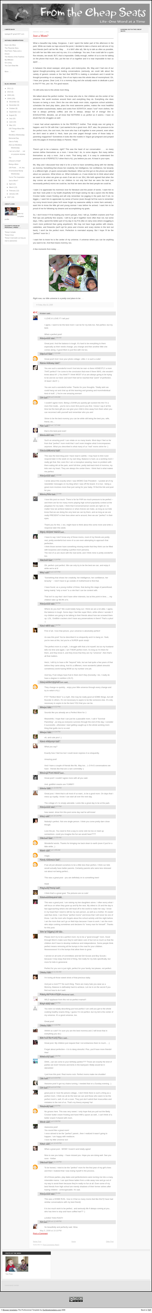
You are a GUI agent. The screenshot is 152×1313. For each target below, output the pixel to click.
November (13, 105)
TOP (149, 1310)
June (11, 122)
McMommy (44, 1057)
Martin (42, 851)
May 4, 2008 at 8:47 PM (50, 1087)
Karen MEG (45, 626)
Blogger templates (10, 1310)
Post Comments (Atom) (51, 1245)
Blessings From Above (49, 773)
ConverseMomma (47, 451)
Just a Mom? (13, 180)
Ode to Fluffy (13, 141)
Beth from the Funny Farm (51, 1038)
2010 (9, 92)
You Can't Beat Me (11, 65)
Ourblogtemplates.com (52, 1310)
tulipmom (44, 354)
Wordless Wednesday (17, 135)
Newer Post (37, 1241)
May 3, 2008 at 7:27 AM (50, 425)
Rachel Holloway (47, 363)
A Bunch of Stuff (15, 161)
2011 (9, 88)
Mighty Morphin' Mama (50, 532)
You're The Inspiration (16, 177)
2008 (9, 98)
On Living (8, 63)
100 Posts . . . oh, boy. (17, 167)
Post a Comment (40, 1233)
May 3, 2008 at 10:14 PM (50, 816)
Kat (41, 1222)
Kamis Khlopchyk (47, 741)
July (10, 118)
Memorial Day (14, 138)
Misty (42, 572)
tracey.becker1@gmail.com (52, 682)
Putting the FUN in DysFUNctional (54, 994)
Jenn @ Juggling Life (49, 932)
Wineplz (43, 707)
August (12, 115)
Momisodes (45, 435)
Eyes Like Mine (10, 45)
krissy (42, 816)
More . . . (8, 71)
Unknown (44, 838)
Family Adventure (47, 860)
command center (12, 1285)
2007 (9, 197)
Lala (41, 1078)
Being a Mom (13, 164)
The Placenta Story (12, 48)
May (11, 125)
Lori (41, 398)
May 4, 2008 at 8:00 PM (50, 1078)
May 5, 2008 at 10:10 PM (50, 1230)
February (12, 191)
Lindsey (43, 972)
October (12, 108)
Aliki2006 (44, 560)
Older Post (110, 1241)
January (12, 194)
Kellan (42, 1144)
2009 (9, 95)
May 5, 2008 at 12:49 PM (50, 1221)
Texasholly (44, 1106)
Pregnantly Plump (47, 888)
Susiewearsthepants (48, 897)
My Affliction (9, 60)
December (13, 102)
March (11, 187)
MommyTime (45, 494)
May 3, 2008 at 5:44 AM (50, 397)
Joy (10, 157)
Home (73, 1241)
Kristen (43, 313)
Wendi (42, 1122)
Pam (42, 426)
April (11, 184)
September (13, 112)
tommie (43, 788)
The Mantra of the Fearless (14, 57)
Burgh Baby (45, 1004)
